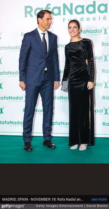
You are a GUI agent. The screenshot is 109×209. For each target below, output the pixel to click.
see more (99, 199)
